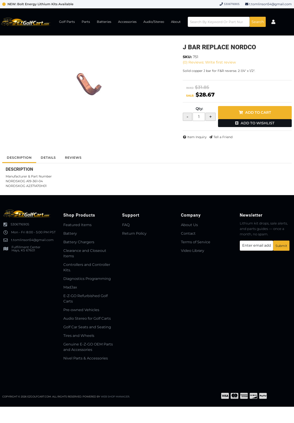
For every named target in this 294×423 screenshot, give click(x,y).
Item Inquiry (197, 137)
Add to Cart (258, 112)
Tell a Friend (222, 137)
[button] (227, 22)
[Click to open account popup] (273, 22)
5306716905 (20, 224)
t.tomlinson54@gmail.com (270, 4)
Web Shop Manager (115, 396)
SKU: (187, 57)
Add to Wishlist (258, 123)
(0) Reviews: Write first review (209, 62)
